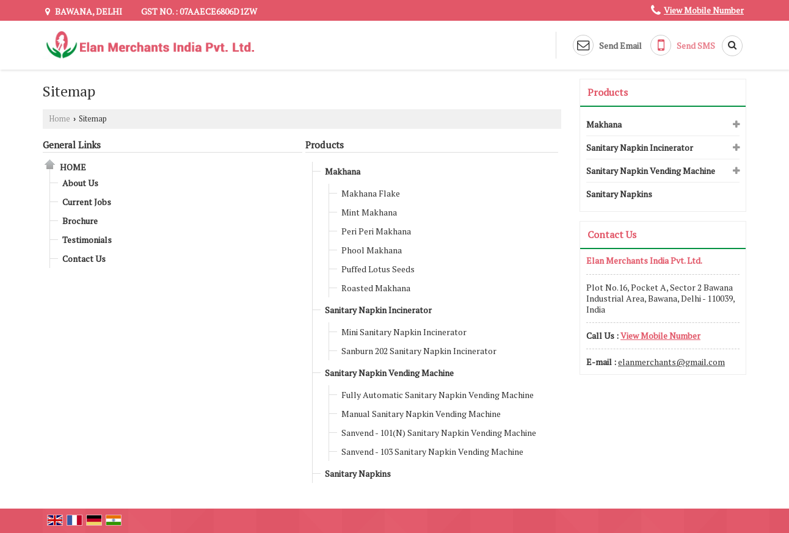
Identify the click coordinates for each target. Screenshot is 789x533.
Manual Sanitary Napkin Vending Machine (421, 413)
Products (324, 145)
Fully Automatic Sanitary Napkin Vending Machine (437, 395)
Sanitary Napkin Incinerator (378, 310)
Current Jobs (86, 202)
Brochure (80, 221)
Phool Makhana (371, 250)
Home (59, 119)
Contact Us (84, 258)
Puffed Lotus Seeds (378, 269)
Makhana (342, 171)
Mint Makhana (369, 212)
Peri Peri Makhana (376, 231)
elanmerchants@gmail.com (671, 362)
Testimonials (87, 239)
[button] (704, 10)
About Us (80, 183)
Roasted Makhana (375, 288)
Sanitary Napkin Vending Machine (389, 373)
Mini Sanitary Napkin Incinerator (404, 332)
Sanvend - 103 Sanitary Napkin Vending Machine (432, 451)
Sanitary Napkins (358, 473)
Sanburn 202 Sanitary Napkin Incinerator (418, 351)
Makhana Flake (370, 193)
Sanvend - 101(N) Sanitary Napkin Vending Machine (438, 432)
